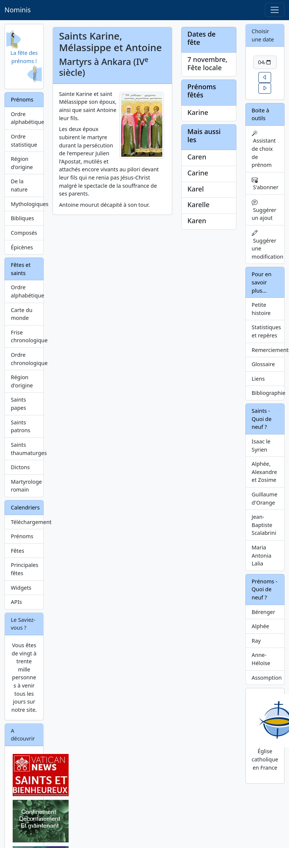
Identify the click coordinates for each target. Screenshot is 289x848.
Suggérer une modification (267, 245)
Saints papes (18, 403)
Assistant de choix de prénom (264, 149)
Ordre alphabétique (27, 118)
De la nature (19, 185)
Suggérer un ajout (264, 210)
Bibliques (22, 218)
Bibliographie (268, 392)
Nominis (17, 9)
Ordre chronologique (27, 359)
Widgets (21, 587)
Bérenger (263, 611)
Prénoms (22, 536)
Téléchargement (27, 522)
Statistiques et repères (266, 331)
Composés (24, 232)
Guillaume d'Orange (264, 498)
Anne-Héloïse (261, 659)
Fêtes (17, 550)
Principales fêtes (24, 569)
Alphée (260, 626)
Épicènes (22, 247)
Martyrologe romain (26, 485)
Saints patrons (20, 426)
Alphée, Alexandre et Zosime (264, 471)
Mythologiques (27, 204)
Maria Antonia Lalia (261, 555)
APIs (16, 601)
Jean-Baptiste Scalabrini (264, 524)
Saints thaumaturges (27, 448)
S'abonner (265, 184)
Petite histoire (261, 309)
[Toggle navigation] (275, 10)
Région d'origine (22, 163)
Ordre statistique (24, 140)
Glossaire (263, 364)
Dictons (20, 467)
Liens (258, 378)
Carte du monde (21, 314)
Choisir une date (263, 35)
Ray (256, 640)
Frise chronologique (27, 336)
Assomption (267, 677)
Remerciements (268, 349)
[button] (264, 77)
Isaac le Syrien (261, 445)
